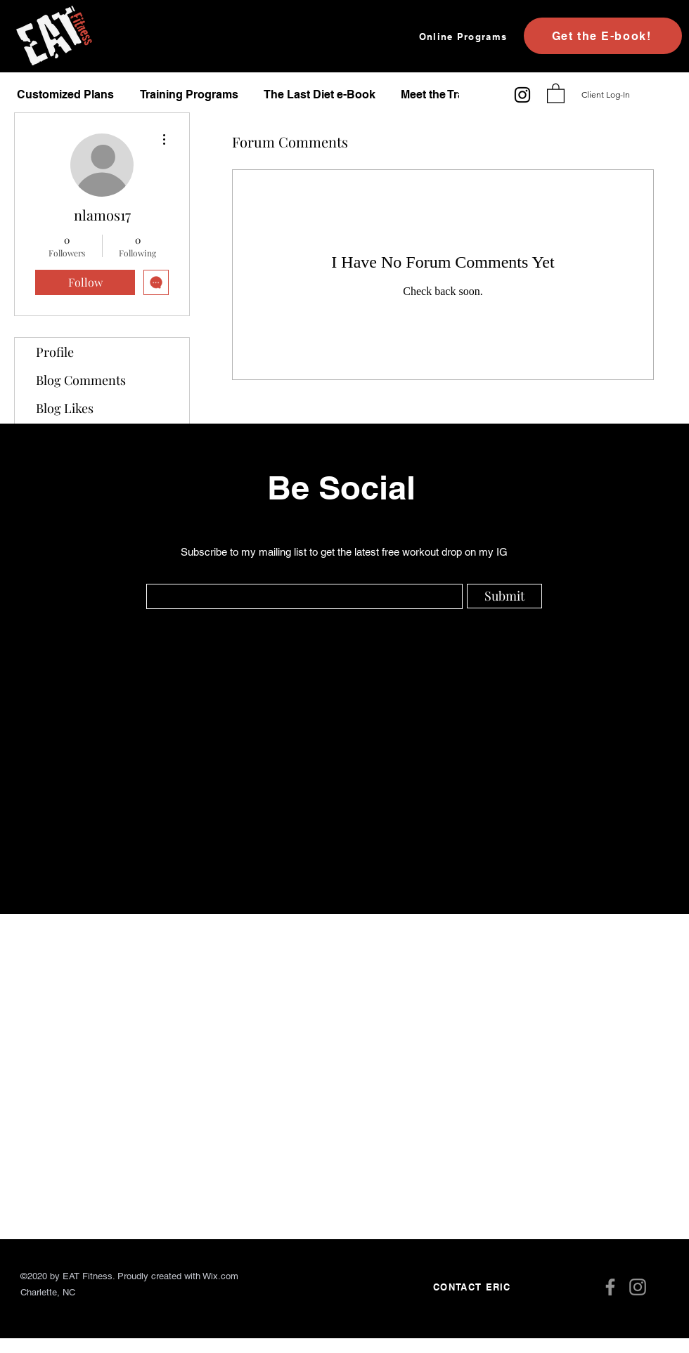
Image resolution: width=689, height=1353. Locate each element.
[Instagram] (522, 94)
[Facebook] (610, 1287)
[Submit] (504, 596)
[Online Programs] (464, 36)
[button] (556, 92)
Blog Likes (65, 408)
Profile (55, 352)
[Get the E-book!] (603, 36)
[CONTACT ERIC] (473, 1287)
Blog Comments (81, 380)
